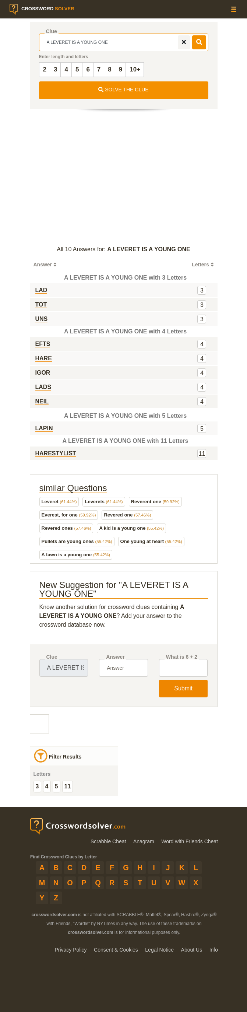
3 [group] (37, 786)
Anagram (143, 841)
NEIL (42, 401)
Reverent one (155, 501)
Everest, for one (69, 515)
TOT (41, 304)
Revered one (127, 515)
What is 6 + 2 (181, 657)
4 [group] (47, 786)
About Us (191, 950)
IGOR (42, 373)
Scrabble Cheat (108, 841)
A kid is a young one (131, 528)
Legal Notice (159, 950)
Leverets (104, 501)
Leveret (59, 501)
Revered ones (66, 528)
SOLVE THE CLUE (123, 89)
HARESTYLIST (55, 453)
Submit (183, 688)
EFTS (42, 344)
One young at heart (151, 541)
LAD (41, 290)
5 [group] (56, 786)
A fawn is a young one (76, 554)
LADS (43, 387)
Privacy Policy (70, 950)
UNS (41, 319)
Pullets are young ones (77, 541)
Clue (51, 31)
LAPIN (44, 428)
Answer (115, 657)
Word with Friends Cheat (189, 841)
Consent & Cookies (116, 950)
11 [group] (67, 786)
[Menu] (233, 9)
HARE (43, 358)
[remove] (184, 42)
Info (213, 950)
